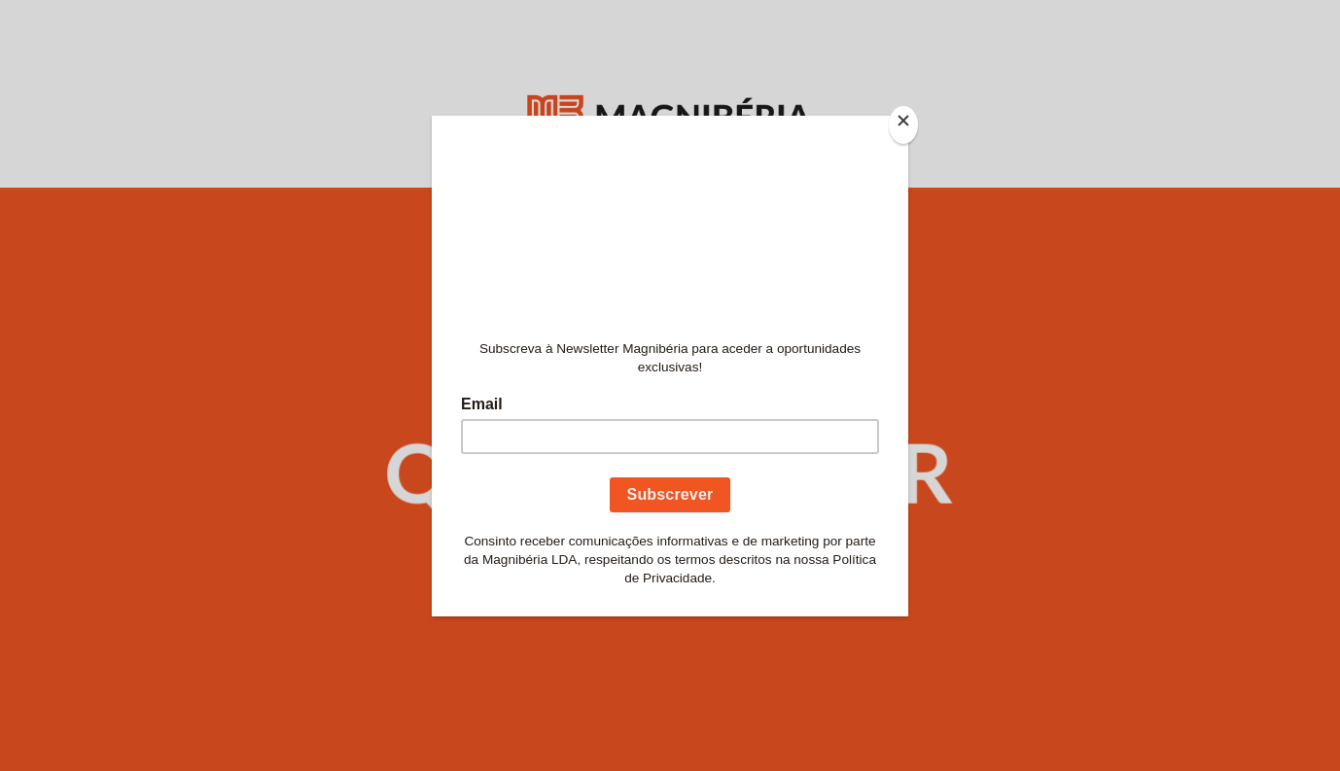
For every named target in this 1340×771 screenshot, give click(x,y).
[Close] (903, 125)
